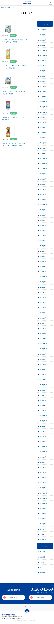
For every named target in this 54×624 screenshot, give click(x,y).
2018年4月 (43, 364)
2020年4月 (43, 302)
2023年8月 (43, 179)
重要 (41, 567)
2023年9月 (43, 174)
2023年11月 (43, 163)
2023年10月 (43, 168)
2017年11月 (43, 385)
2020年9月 (43, 282)
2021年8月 (43, 246)
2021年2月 (43, 271)
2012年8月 (43, 539)
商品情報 (42, 551)
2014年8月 (43, 508)
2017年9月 (43, 390)
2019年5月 (43, 318)
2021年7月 (43, 251)
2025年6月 (43, 76)
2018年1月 (43, 380)
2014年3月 (43, 534)
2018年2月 (43, 374)
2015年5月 (43, 472)
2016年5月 (43, 441)
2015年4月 (43, 477)
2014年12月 (43, 493)
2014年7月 (43, 513)
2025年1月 (43, 96)
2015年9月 (43, 457)
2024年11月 (43, 107)
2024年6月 (43, 132)
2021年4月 (43, 261)
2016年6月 (43, 436)
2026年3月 (43, 35)
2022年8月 (43, 215)
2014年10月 (43, 503)
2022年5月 (43, 230)
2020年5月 (43, 297)
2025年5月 (43, 81)
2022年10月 (43, 204)
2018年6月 (43, 359)
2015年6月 (43, 467)
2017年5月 (43, 400)
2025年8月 (43, 66)
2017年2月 (43, 410)
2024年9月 (43, 117)
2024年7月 (43, 127)
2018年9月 (43, 354)
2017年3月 (43, 405)
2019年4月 (43, 323)
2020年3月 (43, 307)
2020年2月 (43, 313)
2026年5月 (43, 29)
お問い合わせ (13, 597)
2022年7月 (43, 220)
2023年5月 (43, 189)
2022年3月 (43, 241)
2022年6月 (43, 225)
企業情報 (42, 557)
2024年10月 (43, 112)
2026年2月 (43, 40)
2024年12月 (43, 102)
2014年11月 (43, 498)
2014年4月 (43, 529)
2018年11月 (43, 349)
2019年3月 (43, 328)
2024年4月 (43, 143)
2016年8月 (43, 431)
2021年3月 (43, 266)
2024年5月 (43, 138)
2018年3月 (43, 369)
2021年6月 (43, 256)
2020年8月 (43, 287)
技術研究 (42, 562)
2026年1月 (43, 45)
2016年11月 (43, 421)
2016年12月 (43, 416)
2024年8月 (43, 122)
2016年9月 (43, 426)
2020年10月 (43, 277)
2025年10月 (43, 55)
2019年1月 (43, 338)
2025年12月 (43, 50)
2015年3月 (43, 482)
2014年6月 (43, 519)
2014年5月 (43, 524)
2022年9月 (43, 210)
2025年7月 (43, 71)
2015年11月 (43, 452)
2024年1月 (43, 153)
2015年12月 (43, 446)
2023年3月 (43, 199)
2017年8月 (43, 395)
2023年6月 (43, 184)
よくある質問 (40, 597)
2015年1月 (43, 488)
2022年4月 (43, 235)
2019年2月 (43, 333)
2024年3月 (43, 148)
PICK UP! (42, 572)
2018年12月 (43, 343)
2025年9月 (43, 60)
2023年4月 (43, 194)
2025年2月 (43, 91)
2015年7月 (43, 462)
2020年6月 (43, 292)
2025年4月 (43, 86)
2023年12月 (43, 158)
